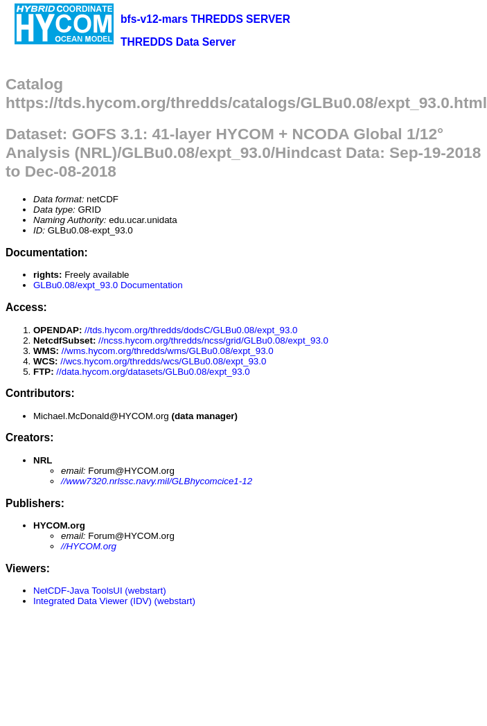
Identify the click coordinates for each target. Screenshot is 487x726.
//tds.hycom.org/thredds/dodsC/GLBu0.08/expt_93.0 (191, 330)
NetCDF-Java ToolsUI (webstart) (99, 590)
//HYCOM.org (88, 546)
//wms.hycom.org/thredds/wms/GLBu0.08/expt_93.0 (168, 351)
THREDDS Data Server (178, 42)
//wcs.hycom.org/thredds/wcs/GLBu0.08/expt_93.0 (163, 361)
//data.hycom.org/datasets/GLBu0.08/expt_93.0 (152, 371)
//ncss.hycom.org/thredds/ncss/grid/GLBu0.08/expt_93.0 (213, 340)
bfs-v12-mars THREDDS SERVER (205, 19)
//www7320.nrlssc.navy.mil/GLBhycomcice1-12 (156, 481)
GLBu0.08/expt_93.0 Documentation (108, 285)
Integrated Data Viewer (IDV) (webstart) (114, 601)
